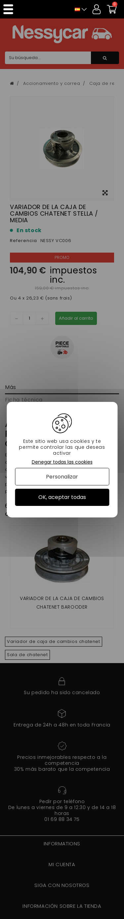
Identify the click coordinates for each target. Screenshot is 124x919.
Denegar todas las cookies (62, 462)
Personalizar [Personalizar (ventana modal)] (62, 476)
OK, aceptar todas (62, 497)
